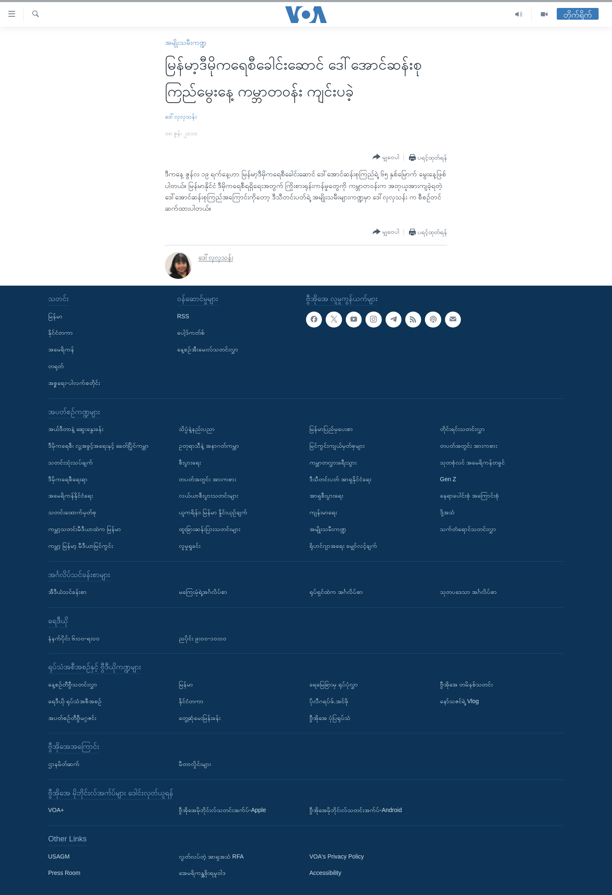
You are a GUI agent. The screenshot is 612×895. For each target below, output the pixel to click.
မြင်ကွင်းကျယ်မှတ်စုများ (337, 445)
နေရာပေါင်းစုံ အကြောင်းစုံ (469, 495)
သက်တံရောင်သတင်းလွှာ (468, 529)
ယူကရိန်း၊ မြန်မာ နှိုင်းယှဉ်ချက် (213, 512)
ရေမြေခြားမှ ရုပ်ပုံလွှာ (333, 684)
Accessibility (325, 872)
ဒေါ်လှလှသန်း (181, 116)
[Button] (386, 157)
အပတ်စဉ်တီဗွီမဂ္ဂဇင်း (72, 717)
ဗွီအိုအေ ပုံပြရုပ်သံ (329, 717)
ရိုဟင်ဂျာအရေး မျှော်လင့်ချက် (343, 545)
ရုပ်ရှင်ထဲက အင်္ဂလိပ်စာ (336, 591)
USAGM (58, 856)
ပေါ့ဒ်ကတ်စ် (191, 332)
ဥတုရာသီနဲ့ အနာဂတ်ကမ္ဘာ (209, 445)
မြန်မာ (55, 315)
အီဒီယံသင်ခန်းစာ (67, 591)
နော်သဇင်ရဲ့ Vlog (459, 701)
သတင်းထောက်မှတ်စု (72, 512)
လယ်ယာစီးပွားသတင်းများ (208, 495)
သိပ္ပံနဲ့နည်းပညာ (197, 429)
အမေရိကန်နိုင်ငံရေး (70, 495)
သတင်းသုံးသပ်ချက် (70, 462)
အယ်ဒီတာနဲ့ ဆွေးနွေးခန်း (75, 429)
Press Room (64, 872)
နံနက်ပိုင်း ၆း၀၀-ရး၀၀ (74, 637)
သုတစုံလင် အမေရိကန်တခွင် (472, 462)
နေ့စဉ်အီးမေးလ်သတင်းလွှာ (207, 349)
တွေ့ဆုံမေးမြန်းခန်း (200, 717)
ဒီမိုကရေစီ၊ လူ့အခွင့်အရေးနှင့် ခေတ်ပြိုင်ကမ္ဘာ (98, 445)
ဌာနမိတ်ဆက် (64, 764)
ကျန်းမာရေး (323, 512)
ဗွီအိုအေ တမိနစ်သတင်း (466, 684)
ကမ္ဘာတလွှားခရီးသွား (333, 462)
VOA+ (56, 810)
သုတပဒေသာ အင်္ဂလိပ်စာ (468, 591)
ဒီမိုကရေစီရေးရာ (67, 478)
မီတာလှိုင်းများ (195, 764)
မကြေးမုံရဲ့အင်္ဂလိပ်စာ (203, 591)
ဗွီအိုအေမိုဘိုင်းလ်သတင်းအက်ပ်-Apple (222, 810)
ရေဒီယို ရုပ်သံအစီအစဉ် (75, 701)
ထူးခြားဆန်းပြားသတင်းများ (209, 529)
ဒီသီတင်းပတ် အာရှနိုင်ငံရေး (340, 478)
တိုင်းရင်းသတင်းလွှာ (462, 429)
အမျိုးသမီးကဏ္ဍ (185, 42)
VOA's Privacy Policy (336, 856)
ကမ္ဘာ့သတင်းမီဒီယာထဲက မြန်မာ (84, 529)
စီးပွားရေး (190, 462)
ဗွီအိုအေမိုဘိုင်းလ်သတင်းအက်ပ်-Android (355, 810)
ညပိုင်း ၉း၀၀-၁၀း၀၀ (202, 637)
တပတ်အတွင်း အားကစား (207, 478)
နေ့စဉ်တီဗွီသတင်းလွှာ (72, 684)
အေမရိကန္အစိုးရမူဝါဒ (202, 872)
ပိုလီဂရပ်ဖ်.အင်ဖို (328, 701)
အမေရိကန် (61, 349)
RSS (183, 315)
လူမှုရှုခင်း (190, 545)
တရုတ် (56, 366)
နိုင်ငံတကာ (60, 332)
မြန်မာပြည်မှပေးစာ (331, 429)
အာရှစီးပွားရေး (326, 495)
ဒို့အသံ (447, 512)
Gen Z (448, 478)
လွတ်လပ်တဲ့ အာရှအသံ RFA (211, 856)
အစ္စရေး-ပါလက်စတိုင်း (74, 382)
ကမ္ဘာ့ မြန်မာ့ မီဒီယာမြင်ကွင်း (80, 545)
